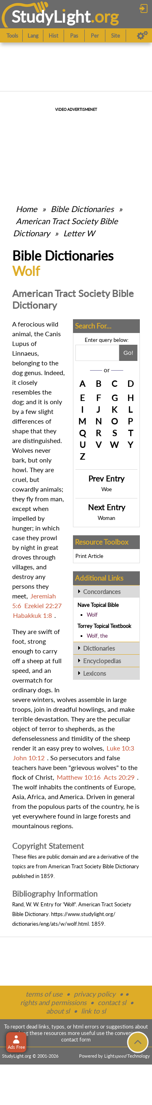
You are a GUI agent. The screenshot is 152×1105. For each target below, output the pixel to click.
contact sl (112, 1002)
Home (26, 209)
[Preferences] (142, 36)
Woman (106, 518)
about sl (58, 1011)
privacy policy (95, 994)
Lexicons (94, 673)
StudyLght (50, 16)
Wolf (92, 614)
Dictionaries (99, 648)
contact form (76, 1039)
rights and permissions (53, 1002)
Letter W (79, 233)
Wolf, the (97, 635)
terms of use (44, 994)
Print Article (89, 556)
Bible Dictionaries (82, 209)
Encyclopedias (102, 660)
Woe (106, 489)
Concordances (102, 591)
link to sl (93, 1011)
